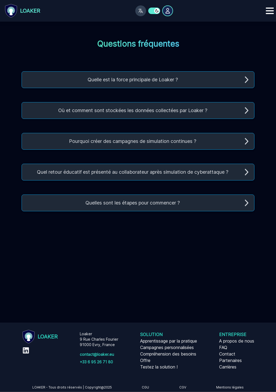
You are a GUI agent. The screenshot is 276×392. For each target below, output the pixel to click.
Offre (145, 360)
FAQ (223, 347)
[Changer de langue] (140, 10)
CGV (182, 387)
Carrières (227, 367)
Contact (227, 354)
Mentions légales (230, 387)
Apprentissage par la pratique (168, 341)
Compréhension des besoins (168, 354)
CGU (145, 387)
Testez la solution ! (159, 367)
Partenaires (230, 360)
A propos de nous (236, 341)
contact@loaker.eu (97, 354)
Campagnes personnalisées (167, 347)
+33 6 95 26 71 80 (96, 362)
